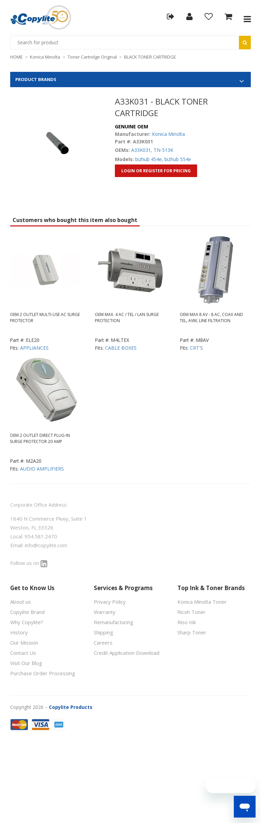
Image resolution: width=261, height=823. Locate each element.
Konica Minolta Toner (202, 601)
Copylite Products (70, 707)
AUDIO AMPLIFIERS (42, 468)
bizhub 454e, (149, 159)
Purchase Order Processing (42, 673)
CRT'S (196, 348)
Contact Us (23, 652)
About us (20, 601)
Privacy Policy (110, 601)
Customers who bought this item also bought (75, 220)
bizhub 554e (177, 159)
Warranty (105, 611)
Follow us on (29, 562)
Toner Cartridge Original (92, 57)
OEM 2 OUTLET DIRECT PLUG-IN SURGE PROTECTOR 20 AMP (40, 438)
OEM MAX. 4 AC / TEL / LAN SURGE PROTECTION (127, 317)
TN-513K (163, 150)
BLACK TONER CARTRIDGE (150, 57)
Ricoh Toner (191, 611)
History (19, 632)
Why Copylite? (26, 622)
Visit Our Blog (26, 663)
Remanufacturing (113, 622)
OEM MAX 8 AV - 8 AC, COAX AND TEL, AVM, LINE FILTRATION (211, 317)
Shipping (103, 632)
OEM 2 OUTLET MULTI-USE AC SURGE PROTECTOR (45, 317)
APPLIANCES (34, 348)
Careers (103, 642)
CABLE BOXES (121, 348)
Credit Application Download (126, 652)
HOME (16, 57)
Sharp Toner (191, 632)
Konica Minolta (45, 57)
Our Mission (24, 642)
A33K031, (141, 150)
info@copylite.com (46, 545)
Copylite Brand (27, 611)
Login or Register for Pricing (156, 171)
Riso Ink (186, 622)
